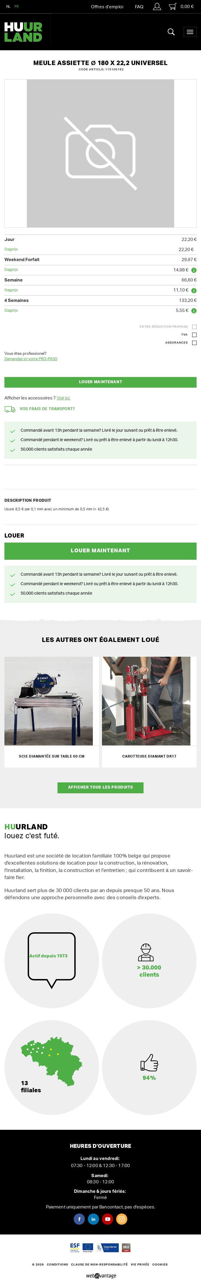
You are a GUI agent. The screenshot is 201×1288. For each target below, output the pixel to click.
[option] (100, 153)
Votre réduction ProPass (163, 326)
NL (8, 6)
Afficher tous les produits (100, 787)
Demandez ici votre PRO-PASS (30, 359)
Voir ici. (63, 398)
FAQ (139, 7)
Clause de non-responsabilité (99, 1264)
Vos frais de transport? (40, 409)
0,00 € (181, 6)
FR (16, 6)
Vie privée (140, 1264)
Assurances (176, 342)
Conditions (57, 1264)
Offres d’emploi (107, 7)
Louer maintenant (100, 382)
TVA (184, 334)
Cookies (160, 1264)
